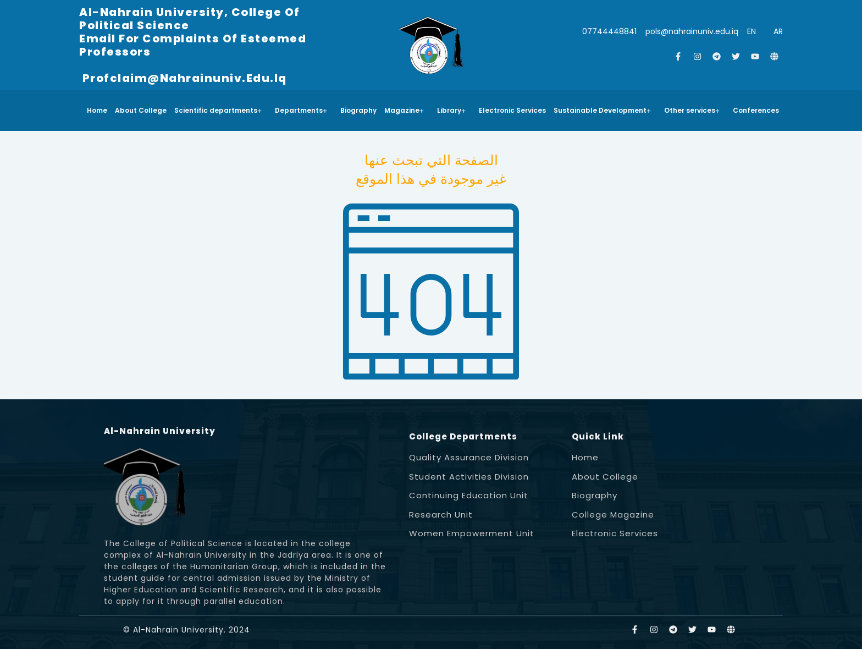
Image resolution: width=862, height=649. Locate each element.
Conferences (756, 110)
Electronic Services (512, 110)
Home (97, 110)
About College (141, 110)
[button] (220, 110)
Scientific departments (218, 110)
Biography (358, 110)
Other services (692, 110)
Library (451, 110)
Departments (301, 110)
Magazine (404, 110)
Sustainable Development (602, 110)
